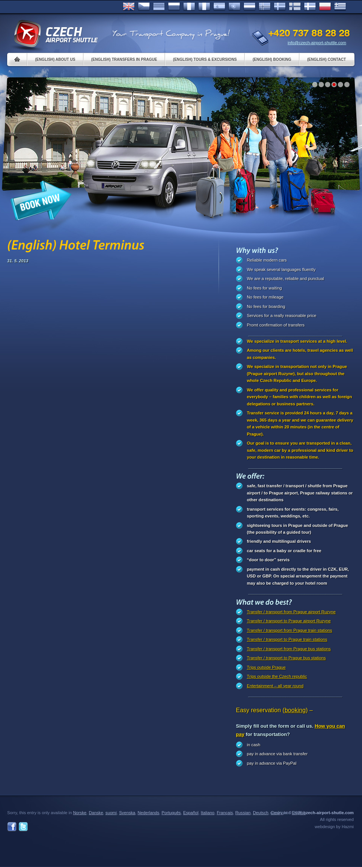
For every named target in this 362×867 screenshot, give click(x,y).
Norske (265, 7)
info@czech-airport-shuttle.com (317, 42)
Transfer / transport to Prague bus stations (286, 658)
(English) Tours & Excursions (205, 59)
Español (219, 7)
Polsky (325, 7)
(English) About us (55, 59)
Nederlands (148, 812)
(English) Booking (272, 59)
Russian (174, 7)
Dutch (249, 7)
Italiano (204, 7)
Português (234, 7)
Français (189, 7)
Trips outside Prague (266, 667)
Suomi (295, 7)
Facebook (12, 827)
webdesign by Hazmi (334, 826)
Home (17, 59)
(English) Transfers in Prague (124, 59)
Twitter (23, 827)
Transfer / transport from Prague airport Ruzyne (291, 612)
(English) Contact (326, 59)
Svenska (280, 7)
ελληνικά (340, 7)
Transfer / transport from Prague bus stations (289, 649)
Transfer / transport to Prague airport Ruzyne (289, 621)
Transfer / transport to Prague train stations (287, 639)
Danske (310, 7)
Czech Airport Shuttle (55, 34)
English (129, 7)
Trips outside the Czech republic (277, 676)
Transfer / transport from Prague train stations (289, 630)
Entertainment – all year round (275, 686)
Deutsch (159, 7)
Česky (144, 7)
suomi (111, 812)
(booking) (295, 710)
